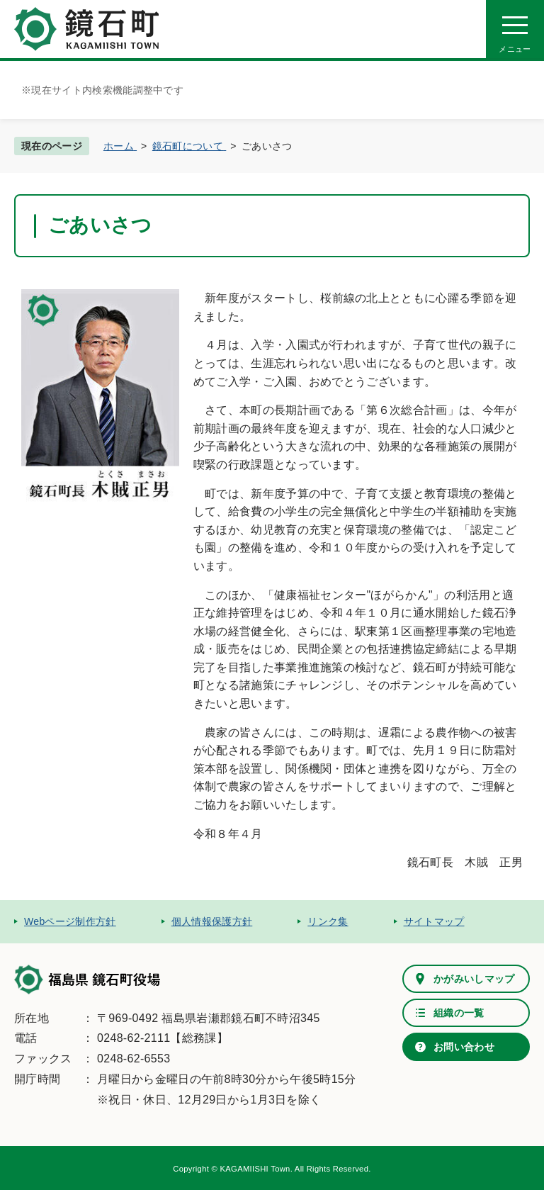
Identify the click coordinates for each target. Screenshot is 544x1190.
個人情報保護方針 (212, 921)
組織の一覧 (459, 1012)
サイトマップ (434, 921)
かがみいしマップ (474, 978)
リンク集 (327, 921)
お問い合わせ (464, 1047)
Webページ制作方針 (70, 921)
